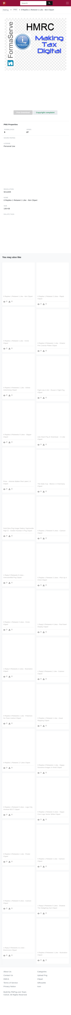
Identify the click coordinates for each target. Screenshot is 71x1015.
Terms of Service (11, 983)
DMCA (6, 979)
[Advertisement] (35, 91)
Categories (42, 972)
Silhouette (41, 983)
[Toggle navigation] (67, 3)
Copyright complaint (45, 112)
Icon (39, 986)
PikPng (6, 10)
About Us (7, 972)
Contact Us (8, 975)
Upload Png (42, 975)
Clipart (40, 979)
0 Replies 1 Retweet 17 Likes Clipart (16, 762)
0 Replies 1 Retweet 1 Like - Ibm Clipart (18, 296)
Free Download (23, 112)
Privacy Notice (10, 986)
